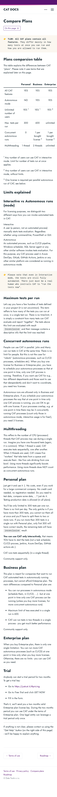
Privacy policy (22, 771)
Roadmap (8, 774)
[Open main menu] (52, 9)
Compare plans (37, 771)
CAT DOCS (11, 9)
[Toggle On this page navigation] (12, 28)
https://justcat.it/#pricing (27, 686)
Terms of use (9, 771)
